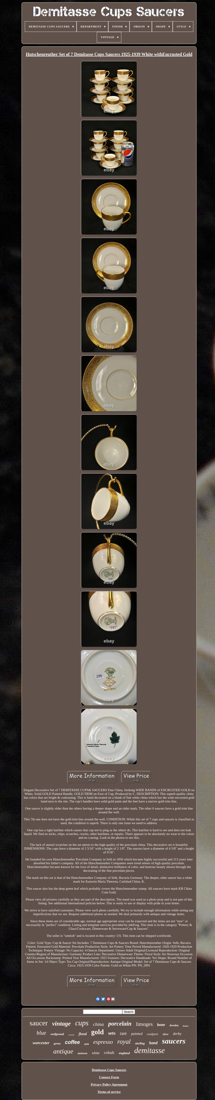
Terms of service (108, 1092)
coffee (72, 1042)
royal (124, 1041)
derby (177, 1034)
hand (153, 1043)
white (96, 1053)
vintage (61, 1023)
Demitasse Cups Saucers (109, 1070)
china (98, 1024)
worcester (41, 1042)
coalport (152, 1034)
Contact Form (109, 1077)
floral (83, 1034)
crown (71, 1034)
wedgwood (57, 1034)
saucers (174, 1041)
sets (112, 1033)
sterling (140, 1043)
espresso (103, 1042)
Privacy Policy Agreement (109, 1084)
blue (41, 1033)
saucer (39, 1023)
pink (86, 1044)
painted (136, 1034)
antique (63, 1051)
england (124, 1053)
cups (82, 1023)
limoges (144, 1024)
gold (97, 1032)
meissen (82, 1053)
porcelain (120, 1023)
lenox (185, 1025)
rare (123, 1033)
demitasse (149, 1050)
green (57, 1043)
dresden (174, 1025)
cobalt (109, 1052)
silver (166, 1034)
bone (161, 1025)
